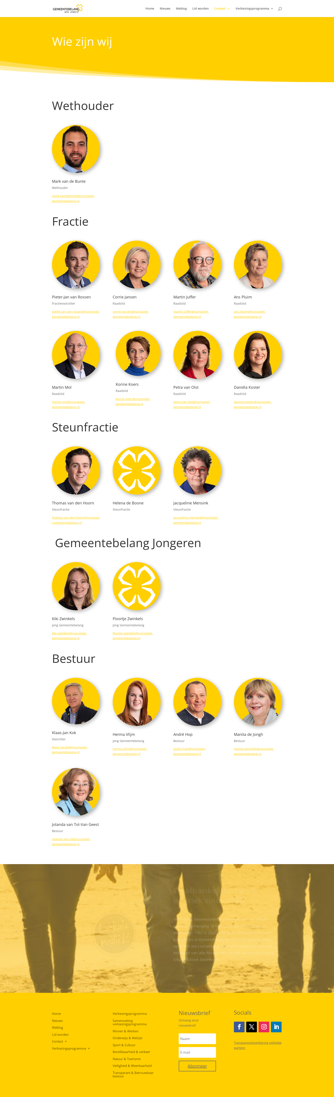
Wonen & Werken (125, 1031)
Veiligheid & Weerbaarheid (132, 1066)
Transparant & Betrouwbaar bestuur (133, 1074)
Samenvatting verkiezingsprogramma (130, 1022)
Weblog (181, 8)
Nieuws (165, 8)
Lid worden (200, 8)
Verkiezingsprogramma (252, 8)
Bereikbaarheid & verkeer (131, 1052)
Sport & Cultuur (124, 1045)
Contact (220, 8)
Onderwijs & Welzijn (128, 1038)
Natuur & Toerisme (127, 1059)
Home (149, 8)
